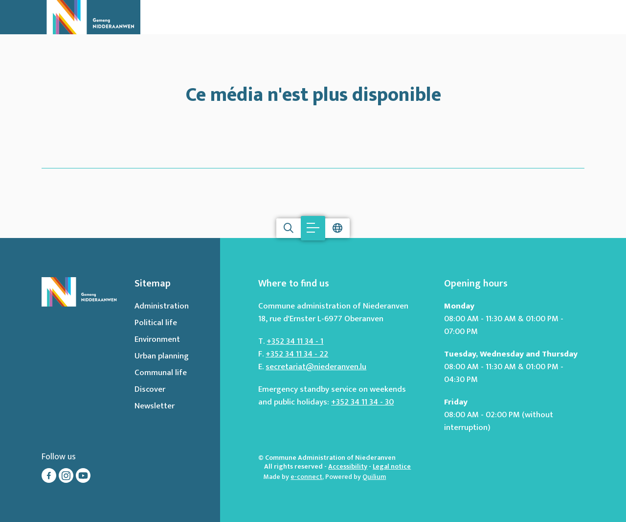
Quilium (374, 476)
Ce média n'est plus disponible (313, 93)
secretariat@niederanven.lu (316, 367)
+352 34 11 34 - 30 (362, 402)
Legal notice (392, 466)
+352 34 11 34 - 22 (297, 354)
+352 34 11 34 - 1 (295, 341)
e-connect (306, 476)
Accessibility (347, 466)
